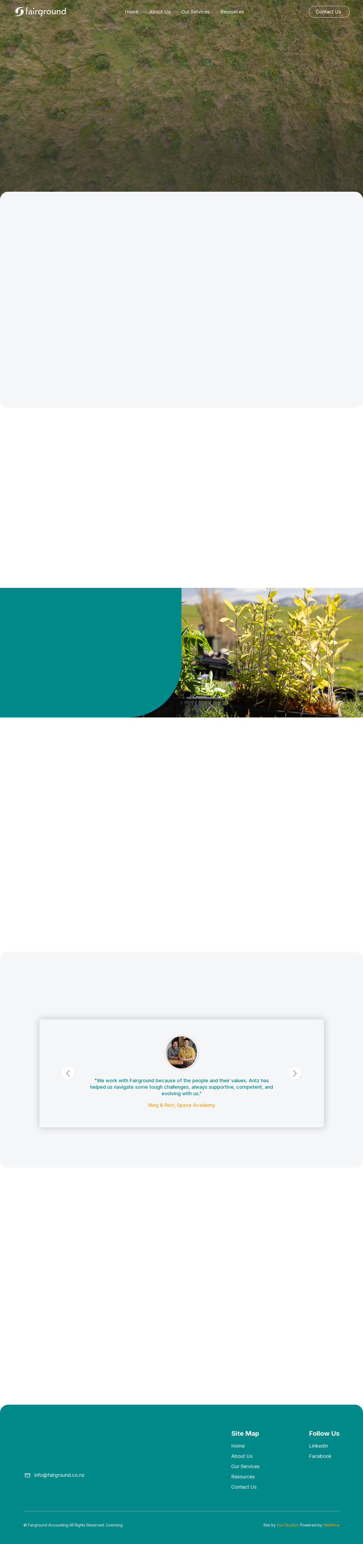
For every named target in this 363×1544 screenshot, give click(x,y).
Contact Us (328, 12)
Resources (232, 12)
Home (131, 12)
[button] (214, 791)
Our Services (195, 12)
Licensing (114, 1525)
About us (242, 1456)
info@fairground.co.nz (59, 1475)
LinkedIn (318, 1446)
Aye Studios (287, 1525)
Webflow (331, 1525)
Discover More (308, 477)
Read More (35, 1389)
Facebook (320, 1456)
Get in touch (43, 725)
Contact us (244, 1487)
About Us (159, 12)
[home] (41, 11)
